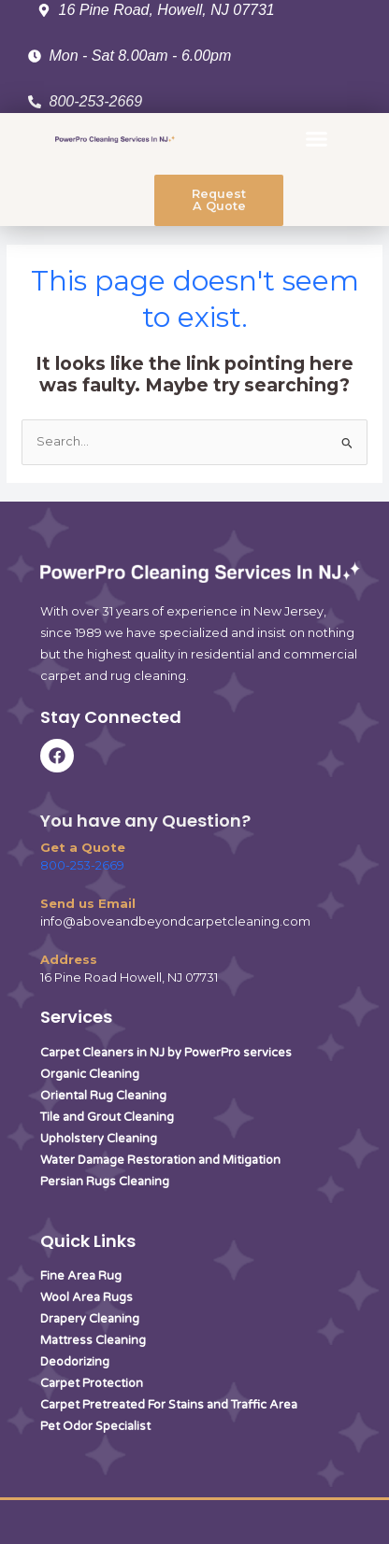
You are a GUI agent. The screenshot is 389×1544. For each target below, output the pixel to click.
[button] (317, 139)
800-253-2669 (82, 865)
